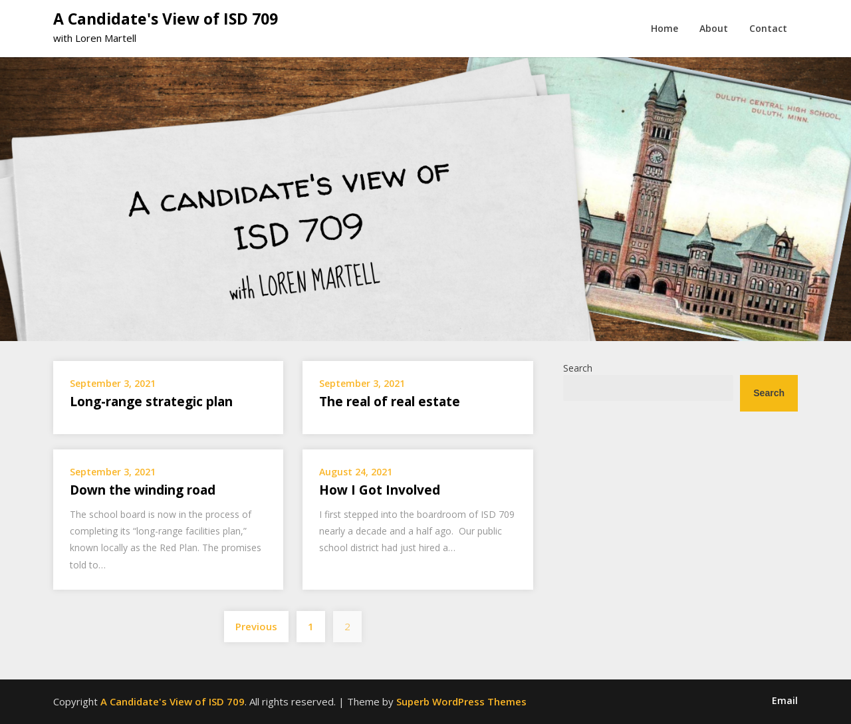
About (713, 28)
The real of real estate (389, 401)
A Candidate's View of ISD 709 (165, 18)
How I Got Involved (379, 490)
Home (664, 28)
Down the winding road (142, 490)
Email (785, 700)
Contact (768, 28)
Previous (256, 626)
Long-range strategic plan (151, 401)
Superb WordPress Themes (461, 701)
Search (577, 368)
